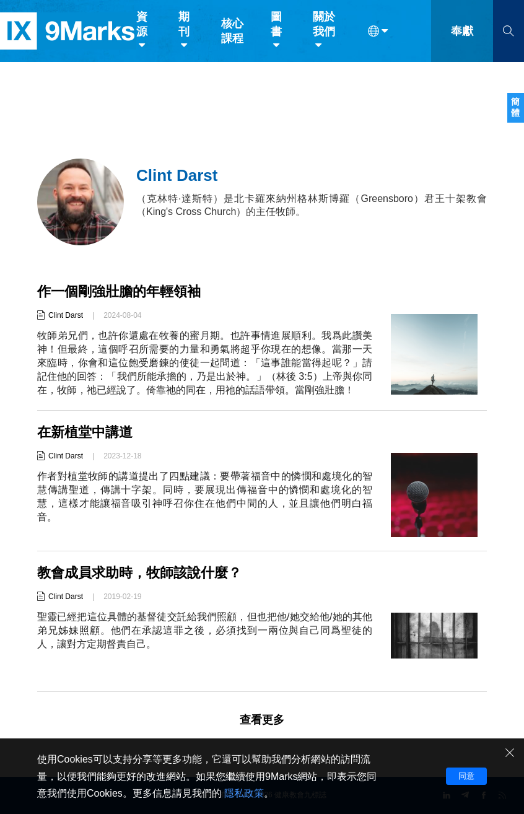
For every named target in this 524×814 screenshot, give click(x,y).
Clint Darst (65, 315)
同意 (466, 776)
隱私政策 (244, 793)
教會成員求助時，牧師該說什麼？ (139, 572)
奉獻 (462, 36)
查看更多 (262, 720)
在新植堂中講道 (85, 432)
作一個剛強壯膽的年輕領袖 (119, 291)
